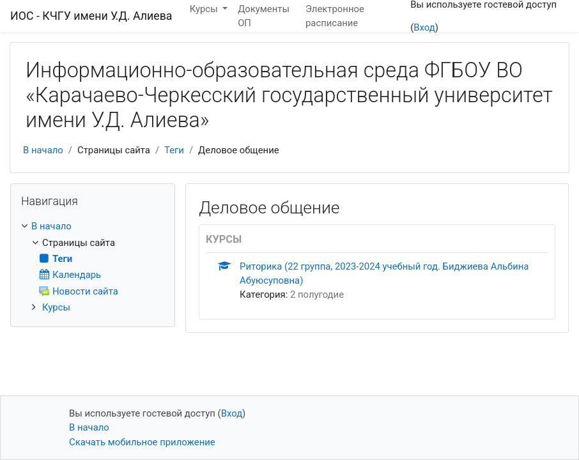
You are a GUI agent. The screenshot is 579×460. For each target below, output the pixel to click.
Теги (174, 150)
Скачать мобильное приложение (142, 442)
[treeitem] (92, 226)
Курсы (56, 307)
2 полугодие (317, 294)
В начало (43, 150)
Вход (424, 27)
